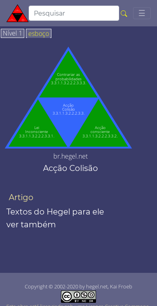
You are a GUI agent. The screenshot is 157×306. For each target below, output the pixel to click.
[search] (74, 13)
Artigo (21, 197)
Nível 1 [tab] (12, 33)
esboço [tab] (38, 34)
